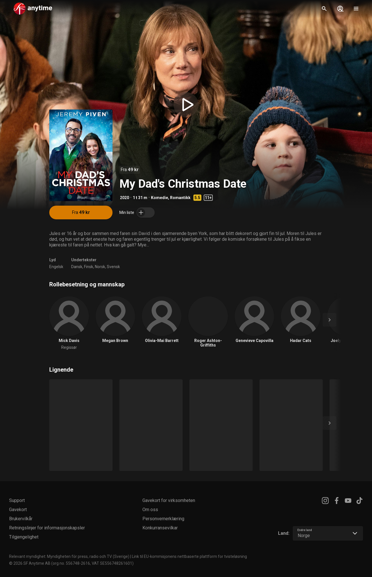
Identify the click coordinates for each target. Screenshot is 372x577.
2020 (124, 197)
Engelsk (56, 266)
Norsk (100, 266)
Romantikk (180, 197)
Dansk (76, 266)
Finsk (88, 266)
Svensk (113, 266)
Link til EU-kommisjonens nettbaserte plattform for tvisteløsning (189, 556)
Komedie (159, 197)
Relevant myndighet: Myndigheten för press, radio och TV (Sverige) (69, 556)
